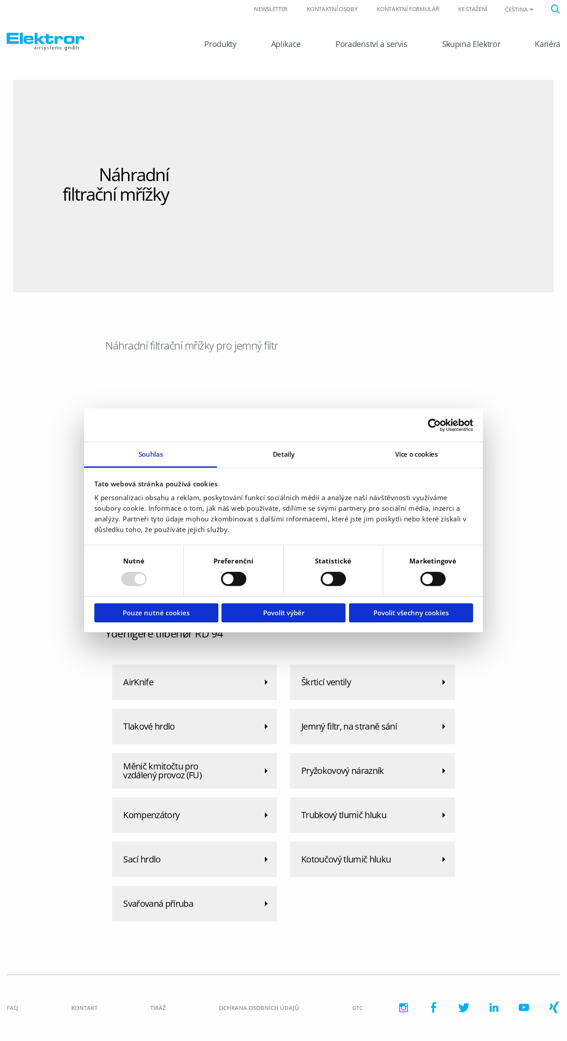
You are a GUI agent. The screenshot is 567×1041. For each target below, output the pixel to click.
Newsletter (270, 9)
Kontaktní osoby (332, 9)
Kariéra (547, 44)
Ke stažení (472, 9)
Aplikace (286, 44)
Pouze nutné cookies (156, 612)
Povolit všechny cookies (411, 612)
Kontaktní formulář (408, 9)
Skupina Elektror (471, 44)
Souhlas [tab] (151, 454)
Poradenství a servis (371, 44)
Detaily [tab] (284, 454)
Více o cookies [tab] (416, 454)
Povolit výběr (283, 612)
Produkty (220, 44)
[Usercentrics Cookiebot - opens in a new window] (434, 424)
